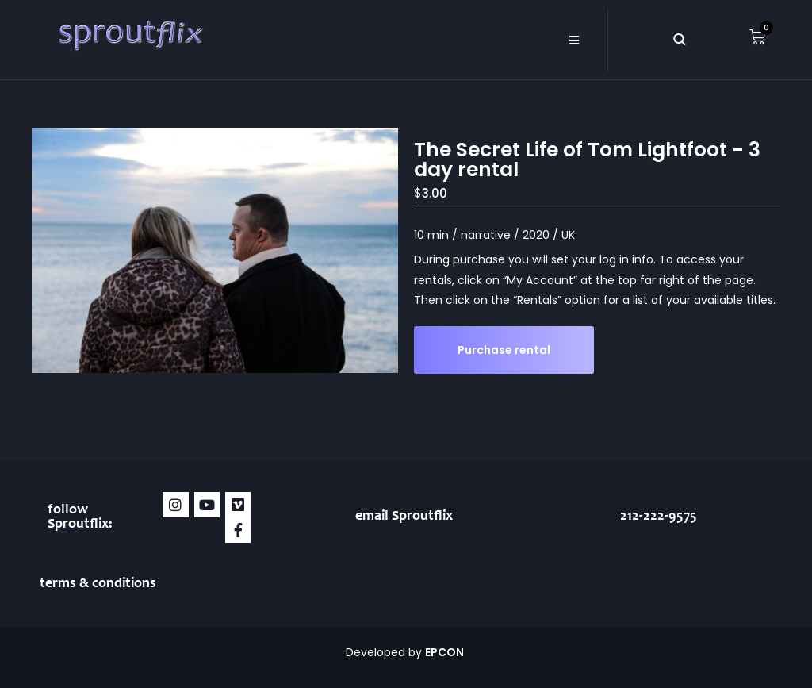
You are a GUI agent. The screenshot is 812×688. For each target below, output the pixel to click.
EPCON (445, 652)
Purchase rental (504, 350)
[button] (574, 40)
